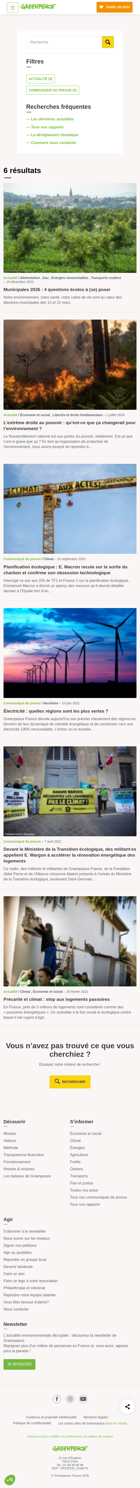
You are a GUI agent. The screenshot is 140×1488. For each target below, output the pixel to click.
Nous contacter (16, 1309)
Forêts (75, 1162)
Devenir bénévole (18, 1267)
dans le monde (116, 1423)
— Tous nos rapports (45, 127)
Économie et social (86, 1134)
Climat (75, 1141)
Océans (76, 1169)
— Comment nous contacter (51, 143)
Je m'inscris (19, 1364)
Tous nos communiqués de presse (98, 1197)
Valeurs (10, 1141)
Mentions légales (95, 1417)
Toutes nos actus (84, 1190)
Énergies (77, 1148)
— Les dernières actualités (50, 119)
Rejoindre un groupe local (25, 1260)
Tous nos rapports (85, 1204)
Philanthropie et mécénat (24, 1288)
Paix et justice (81, 1183)
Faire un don (14, 1274)
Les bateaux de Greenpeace (27, 1176)
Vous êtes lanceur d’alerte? (26, 1302)
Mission (10, 1134)
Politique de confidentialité (32, 1423)
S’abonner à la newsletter (25, 1231)
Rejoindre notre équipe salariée (30, 1295)
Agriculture (79, 1155)
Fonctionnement (17, 1162)
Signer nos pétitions (20, 1245)
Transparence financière (24, 1155)
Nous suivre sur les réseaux (27, 1238)
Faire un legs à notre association (31, 1281)
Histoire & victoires (19, 1169)
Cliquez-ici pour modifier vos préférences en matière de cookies (70, 1436)
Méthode (11, 1148)
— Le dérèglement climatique (52, 135)
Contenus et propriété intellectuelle (51, 1417)
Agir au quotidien (18, 1253)
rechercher (73, 1082)
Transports (79, 1176)
